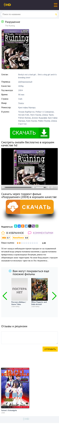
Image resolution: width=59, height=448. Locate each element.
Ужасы (21, 103)
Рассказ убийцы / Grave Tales (18, 303)
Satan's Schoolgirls (9, 410)
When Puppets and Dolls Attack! (39, 303)
